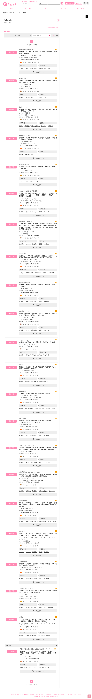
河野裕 (52, 504)
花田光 (49, 474)
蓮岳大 (45, 225)
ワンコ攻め (42, 462)
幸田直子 (31, 565)
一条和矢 (35, 503)
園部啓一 (31, 504)
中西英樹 (37, 195)
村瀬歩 (34, 166)
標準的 (28, 97)
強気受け (46, 381)
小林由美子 (38, 592)
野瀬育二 (45, 342)
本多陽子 (44, 449)
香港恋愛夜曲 (23, 500)
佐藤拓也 (48, 80)
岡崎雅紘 (26, 369)
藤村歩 (42, 447)
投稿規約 (32, 694)
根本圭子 (51, 195)
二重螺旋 (27, 233)
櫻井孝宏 (30, 651)
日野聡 (28, 393)
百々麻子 (54, 619)
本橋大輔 (23, 168)
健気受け (21, 97)
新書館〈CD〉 (29, 84)
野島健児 (28, 193)
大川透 (22, 476)
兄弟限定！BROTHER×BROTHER (29, 472)
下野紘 (42, 564)
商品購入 (37, 72)
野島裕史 (27, 313)
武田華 (34, 535)
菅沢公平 (27, 257)
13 (36, 1)
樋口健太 (23, 111)
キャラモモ (28, 594)
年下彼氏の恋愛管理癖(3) (26, 49)
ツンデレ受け (46, 408)
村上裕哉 (49, 257)
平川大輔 (28, 52)
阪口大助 (35, 223)
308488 (29, 1)
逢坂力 (31, 449)
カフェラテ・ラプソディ (26, 445)
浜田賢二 (49, 223)
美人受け (41, 68)
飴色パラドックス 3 (25, 282)
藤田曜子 (26, 53)
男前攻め (39, 97)
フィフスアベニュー (30, 344)
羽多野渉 (34, 393)
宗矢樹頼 (28, 476)
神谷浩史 (38, 533)
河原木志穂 (50, 227)
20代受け (46, 97)
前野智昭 (21, 52)
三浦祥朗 (21, 166)
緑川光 (29, 223)
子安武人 (33, 653)
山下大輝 (31, 82)
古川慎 (34, 284)
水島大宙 (42, 503)
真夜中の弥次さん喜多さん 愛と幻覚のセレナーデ (35, 649)
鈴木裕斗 (51, 256)
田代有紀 (28, 229)
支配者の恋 (22, 254)
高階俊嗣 (41, 109)
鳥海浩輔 (37, 256)
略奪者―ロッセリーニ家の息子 (33, 201)
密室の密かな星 (24, 164)
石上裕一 (42, 227)
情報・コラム (80, 8)
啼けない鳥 (22, 418)
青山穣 (35, 367)
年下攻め (47, 68)
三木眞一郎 (22, 223)
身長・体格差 (41, 635)
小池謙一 (48, 138)
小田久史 (25, 565)
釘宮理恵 (40, 619)
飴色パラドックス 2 (25, 135)
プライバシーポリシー (50, 694)
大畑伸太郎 (26, 225)
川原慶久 (44, 256)
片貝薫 (38, 504)
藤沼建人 (42, 257)
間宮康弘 (33, 369)
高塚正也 (35, 193)
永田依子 (51, 449)
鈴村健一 (28, 447)
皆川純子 (50, 651)
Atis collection (28, 451)
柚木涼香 (27, 227)
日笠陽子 (37, 449)
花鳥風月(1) (22, 78)
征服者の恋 (22, 391)
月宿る (21, 617)
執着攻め (34, 68)
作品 (11, 8)
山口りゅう (31, 111)
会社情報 (13, 694)
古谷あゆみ (35, 227)
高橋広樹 (21, 393)
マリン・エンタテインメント (33, 55)
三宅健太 (21, 367)
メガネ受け (44, 272)
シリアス (28, 181)
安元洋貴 (21, 420)
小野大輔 (41, 590)
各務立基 (47, 166)
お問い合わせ (60, 694)
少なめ (34, 181)
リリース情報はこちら (70, 694)
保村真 (21, 313)
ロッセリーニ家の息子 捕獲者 (28, 191)
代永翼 (45, 533)
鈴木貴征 (30, 621)
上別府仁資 (43, 193)
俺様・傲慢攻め (35, 126)
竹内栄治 (52, 342)
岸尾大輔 (28, 564)
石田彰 (44, 651)
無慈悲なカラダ (24, 311)
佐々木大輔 (45, 504)
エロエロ (21, 68)
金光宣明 (41, 367)
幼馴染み (48, 635)
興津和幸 (41, 80)
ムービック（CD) (29, 231)
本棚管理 (11, 52)
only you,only (23, 340)
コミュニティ (46, 8)
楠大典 (55, 474)
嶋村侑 (55, 109)
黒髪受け (33, 97)
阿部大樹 (26, 315)
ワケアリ (22, 365)
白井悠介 (33, 315)
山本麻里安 (41, 653)
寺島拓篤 (47, 313)
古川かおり (29, 195)
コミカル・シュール (32, 667)
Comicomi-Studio (29, 370)
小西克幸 (41, 420)
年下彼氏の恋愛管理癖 (31, 57)
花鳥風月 (27, 86)
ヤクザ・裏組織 (52, 521)
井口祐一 (47, 535)
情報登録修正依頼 (52, 27)
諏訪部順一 (23, 651)
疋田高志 (51, 225)
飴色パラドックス (24, 107)
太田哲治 (51, 193)
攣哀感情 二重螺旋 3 (25, 221)
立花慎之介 (22, 256)
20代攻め (40, 355)
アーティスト (29, 8)
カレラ (79, 694)
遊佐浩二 (21, 80)
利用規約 (26, 694)
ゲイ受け (53, 408)
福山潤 (28, 590)
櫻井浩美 (37, 621)
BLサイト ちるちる (54, 696)
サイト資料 (20, 694)
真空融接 (22, 531)
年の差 (40, 552)
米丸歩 (53, 166)
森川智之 (42, 52)
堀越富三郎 (35, 257)
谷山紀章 (34, 420)
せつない (21, 181)
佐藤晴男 (49, 52)
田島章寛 (23, 286)
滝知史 (48, 564)
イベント (63, 8)
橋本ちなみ (41, 315)
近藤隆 (28, 109)
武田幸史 (23, 139)
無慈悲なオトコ (29, 319)
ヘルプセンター (39, 694)
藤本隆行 (44, 621)
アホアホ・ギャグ (30, 154)
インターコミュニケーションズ (33, 422)
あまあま (28, 68)
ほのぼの (39, 181)
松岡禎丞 (35, 52)
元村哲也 (48, 109)
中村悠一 (21, 193)
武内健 (35, 80)
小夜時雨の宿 (23, 561)
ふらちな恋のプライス (26, 588)
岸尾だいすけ (30, 342)
